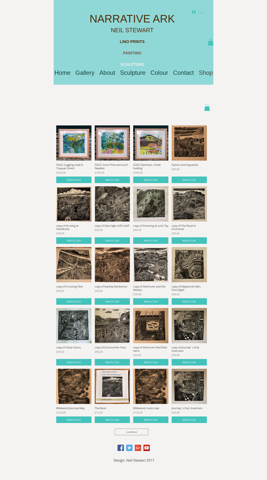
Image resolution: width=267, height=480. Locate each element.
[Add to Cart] (73, 180)
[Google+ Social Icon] (138, 448)
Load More (131, 431)
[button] (210, 42)
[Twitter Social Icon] (129, 448)
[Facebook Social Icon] (121, 448)
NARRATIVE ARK (132, 19)
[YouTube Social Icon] (146, 448)
